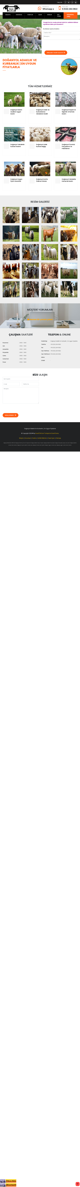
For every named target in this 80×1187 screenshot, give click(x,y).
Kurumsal (28, 438)
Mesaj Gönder (10, 415)
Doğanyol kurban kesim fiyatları (39, 445)
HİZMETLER (30, 14)
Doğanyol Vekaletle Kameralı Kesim (69, 180)
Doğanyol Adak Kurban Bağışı (41, 145)
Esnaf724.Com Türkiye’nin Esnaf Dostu (47, 433)
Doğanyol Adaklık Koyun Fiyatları (37, 442)
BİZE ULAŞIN (59, 15)
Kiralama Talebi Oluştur (56, 52)
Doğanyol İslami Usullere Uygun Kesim (16, 112)
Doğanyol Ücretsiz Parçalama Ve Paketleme (68, 146)
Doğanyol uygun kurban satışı (50, 445)
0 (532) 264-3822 (69, 9)
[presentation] (55, 45)
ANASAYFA (7, 14)
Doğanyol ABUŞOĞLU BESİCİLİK (9, 442)
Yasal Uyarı (51, 438)
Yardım (34, 438)
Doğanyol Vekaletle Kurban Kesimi (17, 145)
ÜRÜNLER (49, 14)
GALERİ (40, 14)
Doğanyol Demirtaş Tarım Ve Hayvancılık (23, 442)
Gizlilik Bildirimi (42, 438)
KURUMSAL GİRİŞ (70, 15)
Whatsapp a (48, 9)
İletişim (21, 438)
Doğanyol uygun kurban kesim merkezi (64, 445)
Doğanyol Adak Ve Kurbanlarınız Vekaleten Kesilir (42, 112)
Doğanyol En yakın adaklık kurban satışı (24, 445)
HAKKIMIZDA (19, 14)
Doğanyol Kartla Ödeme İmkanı (42, 180)
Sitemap (58, 438)
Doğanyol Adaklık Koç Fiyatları (49, 442)
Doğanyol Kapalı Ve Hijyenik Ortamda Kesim (69, 112)
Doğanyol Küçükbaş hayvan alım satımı (62, 442)
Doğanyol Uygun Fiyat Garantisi (16, 180)
